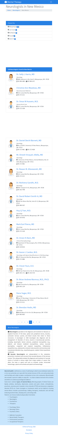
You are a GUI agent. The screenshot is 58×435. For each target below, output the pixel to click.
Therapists (13, 403)
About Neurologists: (13, 327)
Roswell (11, 36)
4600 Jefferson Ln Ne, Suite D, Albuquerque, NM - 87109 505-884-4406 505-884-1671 (29, 78)
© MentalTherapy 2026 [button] (29, 427)
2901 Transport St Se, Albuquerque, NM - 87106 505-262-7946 (29, 186)
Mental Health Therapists (17, 417)
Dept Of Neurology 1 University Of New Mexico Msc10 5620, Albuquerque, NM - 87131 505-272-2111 (29, 297)
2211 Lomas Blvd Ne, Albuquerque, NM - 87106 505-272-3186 (29, 105)
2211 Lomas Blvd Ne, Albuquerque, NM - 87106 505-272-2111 (29, 92)
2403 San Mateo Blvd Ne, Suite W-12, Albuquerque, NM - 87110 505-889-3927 (29, 200)
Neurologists (16, 10)
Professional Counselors (16, 419)
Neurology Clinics (14, 409)
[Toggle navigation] (51, 2)
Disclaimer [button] (29, 430)
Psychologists (13, 397)
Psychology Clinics (15, 407)
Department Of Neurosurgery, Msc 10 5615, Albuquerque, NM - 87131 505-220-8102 (29, 242)
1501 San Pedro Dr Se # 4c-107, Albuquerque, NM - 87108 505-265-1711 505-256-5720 (29, 270)
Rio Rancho (12, 33)
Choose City (11, 23)
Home (9, 10)
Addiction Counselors (16, 415)
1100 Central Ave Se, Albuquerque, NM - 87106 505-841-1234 (29, 283)
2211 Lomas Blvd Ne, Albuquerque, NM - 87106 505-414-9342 (29, 214)
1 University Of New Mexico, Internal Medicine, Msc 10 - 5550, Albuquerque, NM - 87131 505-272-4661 (29, 159)
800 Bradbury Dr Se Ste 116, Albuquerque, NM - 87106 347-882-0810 (29, 311)
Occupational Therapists (16, 422)
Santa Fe (12, 39)
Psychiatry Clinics (14, 411)
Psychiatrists (13, 401)
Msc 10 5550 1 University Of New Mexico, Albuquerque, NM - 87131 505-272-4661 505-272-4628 (29, 144)
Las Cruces (12, 30)
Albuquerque (13, 27)
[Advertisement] (29, 16)
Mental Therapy (13, 2)
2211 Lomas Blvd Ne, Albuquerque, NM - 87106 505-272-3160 (29, 228)
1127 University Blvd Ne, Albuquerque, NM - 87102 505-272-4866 (29, 256)
